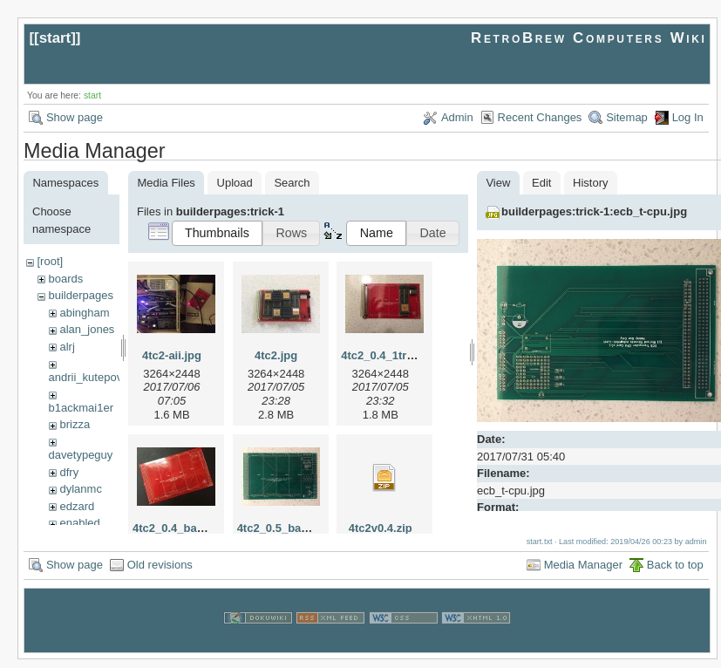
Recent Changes (540, 117)
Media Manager (583, 572)
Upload (235, 182)
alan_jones (86, 329)
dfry (68, 472)
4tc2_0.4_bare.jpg (180, 528)
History (590, 182)
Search (291, 182)
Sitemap (627, 117)
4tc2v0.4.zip (380, 528)
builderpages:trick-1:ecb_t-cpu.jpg (594, 211)
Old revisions (160, 572)
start (55, 38)
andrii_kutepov (86, 377)
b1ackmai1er (81, 407)
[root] (50, 261)
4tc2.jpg (276, 355)
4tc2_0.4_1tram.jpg (392, 355)
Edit (541, 182)
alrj (66, 346)
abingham (84, 312)
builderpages (80, 295)
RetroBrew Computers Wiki (589, 38)
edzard (76, 506)
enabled (79, 522)
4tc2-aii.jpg (171, 355)
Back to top (675, 572)
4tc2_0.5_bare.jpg (284, 528)
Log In (688, 117)
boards (65, 278)
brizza (74, 424)
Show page (74, 117)
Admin (457, 117)
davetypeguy (81, 454)
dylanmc (80, 488)
